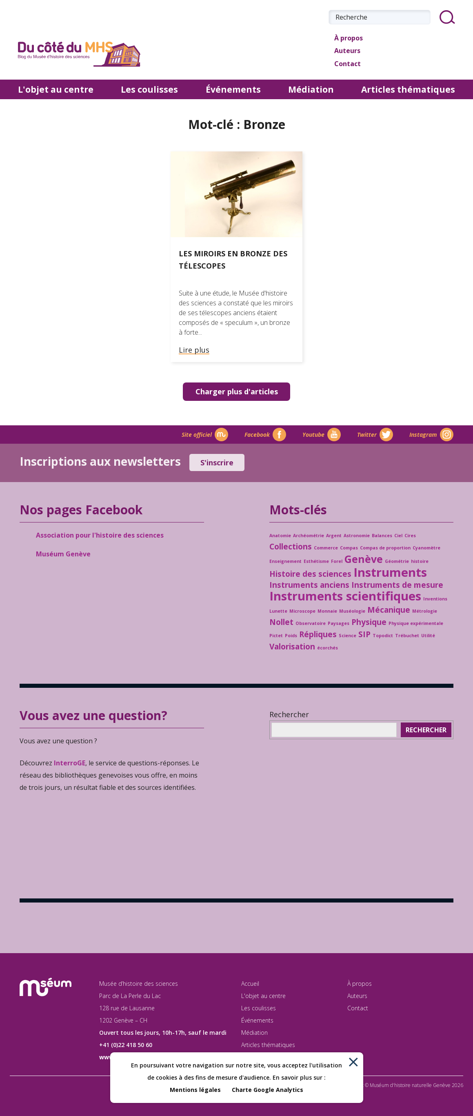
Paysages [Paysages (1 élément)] (338, 623)
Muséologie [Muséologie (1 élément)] (352, 611)
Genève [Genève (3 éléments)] (363, 559)
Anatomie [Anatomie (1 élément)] (280, 535)
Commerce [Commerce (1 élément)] (326, 548)
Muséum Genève (63, 553)
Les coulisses (149, 89)
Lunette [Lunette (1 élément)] (278, 611)
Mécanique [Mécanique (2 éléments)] (388, 610)
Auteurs (344, 51)
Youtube (321, 434)
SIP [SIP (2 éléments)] (364, 634)
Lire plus (194, 350)
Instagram (431, 434)
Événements (233, 89)
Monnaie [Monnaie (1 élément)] (327, 611)
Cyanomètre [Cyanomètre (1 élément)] (426, 548)
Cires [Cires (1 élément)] (410, 535)
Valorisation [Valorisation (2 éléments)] (292, 646)
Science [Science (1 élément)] (347, 635)
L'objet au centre (55, 89)
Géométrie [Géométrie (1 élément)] (397, 561)
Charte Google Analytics (267, 1090)
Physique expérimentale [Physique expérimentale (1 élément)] (416, 623)
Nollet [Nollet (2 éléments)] (281, 622)
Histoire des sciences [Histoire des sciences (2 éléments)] (310, 574)
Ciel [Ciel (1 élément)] (398, 535)
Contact (345, 64)
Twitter (375, 434)
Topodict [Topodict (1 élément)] (383, 635)
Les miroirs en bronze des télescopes (233, 260)
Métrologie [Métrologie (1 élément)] (424, 611)
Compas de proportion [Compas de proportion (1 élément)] (385, 548)
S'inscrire (216, 462)
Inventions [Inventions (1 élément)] (435, 599)
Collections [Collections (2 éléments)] (290, 546)
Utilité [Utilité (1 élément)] (428, 635)
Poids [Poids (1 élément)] (291, 635)
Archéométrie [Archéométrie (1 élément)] (308, 535)
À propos (346, 38)
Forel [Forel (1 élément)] (336, 561)
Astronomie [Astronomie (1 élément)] (357, 535)
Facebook (265, 434)
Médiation (311, 89)
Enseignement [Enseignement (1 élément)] (285, 561)
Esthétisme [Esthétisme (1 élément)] (316, 561)
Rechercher (289, 714)
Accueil (250, 983)
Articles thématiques (408, 89)
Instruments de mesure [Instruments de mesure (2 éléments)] (397, 585)
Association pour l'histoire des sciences (100, 535)
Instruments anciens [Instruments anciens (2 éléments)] (309, 585)
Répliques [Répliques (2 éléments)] (318, 634)
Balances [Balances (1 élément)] (382, 535)
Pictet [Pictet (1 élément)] (276, 635)
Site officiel (205, 434)
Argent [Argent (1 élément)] (334, 535)
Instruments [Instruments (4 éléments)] (390, 572)
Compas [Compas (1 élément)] (349, 548)
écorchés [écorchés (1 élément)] (327, 648)
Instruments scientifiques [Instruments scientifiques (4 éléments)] (345, 596)
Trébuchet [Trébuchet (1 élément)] (407, 635)
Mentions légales (195, 1090)
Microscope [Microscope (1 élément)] (302, 611)
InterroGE (69, 762)
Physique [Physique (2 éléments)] (368, 622)
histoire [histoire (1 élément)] (420, 561)
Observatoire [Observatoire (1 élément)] (310, 623)
